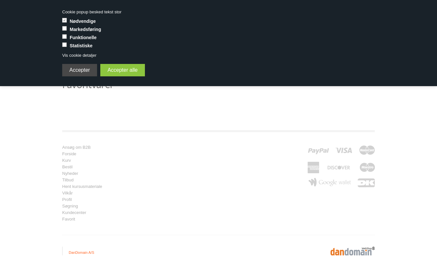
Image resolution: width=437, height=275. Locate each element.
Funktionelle (83, 37)
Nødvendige (83, 21)
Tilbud (68, 180)
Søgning (70, 206)
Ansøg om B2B (76, 147)
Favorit (68, 219)
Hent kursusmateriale (82, 186)
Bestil (67, 167)
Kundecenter (74, 212)
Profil (67, 199)
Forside (69, 154)
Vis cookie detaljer (79, 55)
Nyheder (70, 173)
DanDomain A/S (81, 252)
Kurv (66, 160)
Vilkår (67, 193)
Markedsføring (85, 29)
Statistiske (81, 45)
